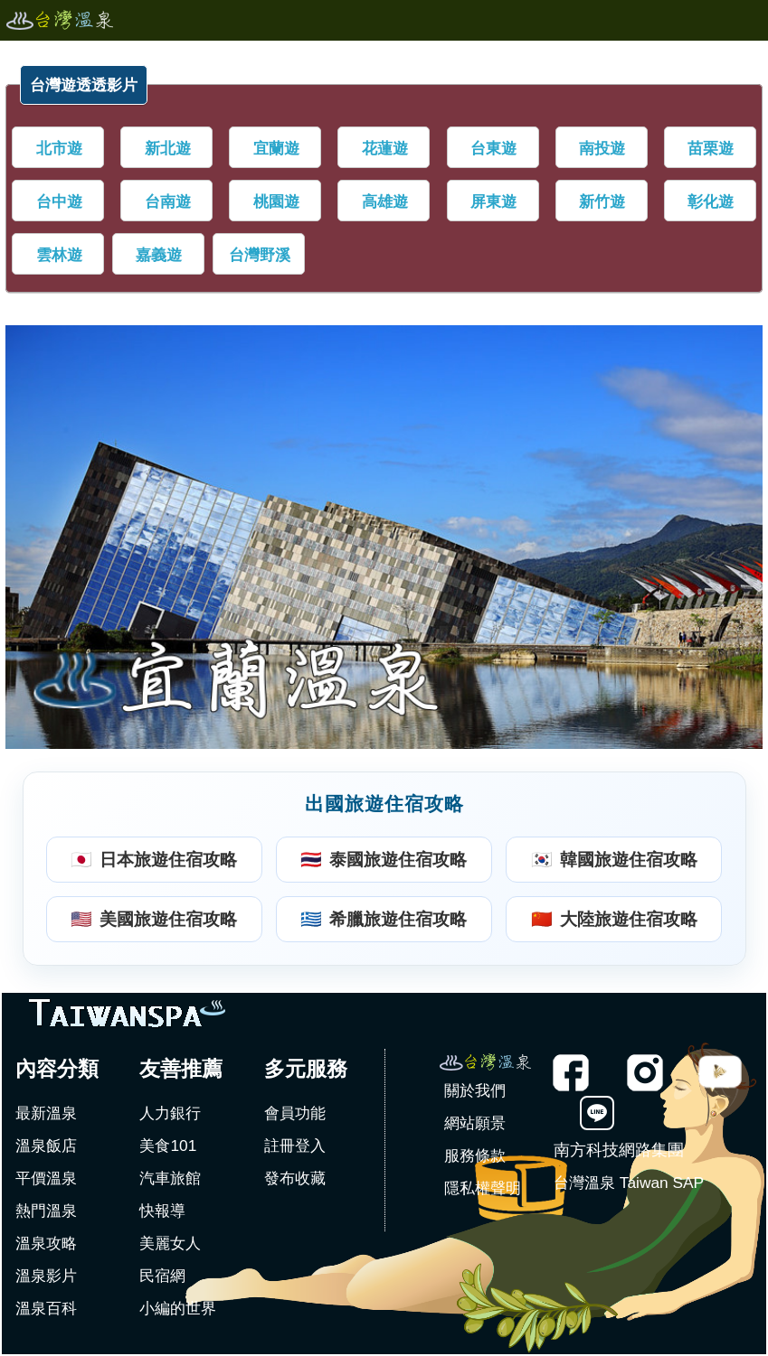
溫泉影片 (46, 1276)
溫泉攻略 (46, 1243)
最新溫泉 (46, 1113)
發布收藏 (295, 1178)
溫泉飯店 (46, 1145)
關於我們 (475, 1090)
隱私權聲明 (482, 1188)
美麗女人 (170, 1243)
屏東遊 (493, 201)
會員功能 (295, 1113)
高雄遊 (385, 201)
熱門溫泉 (46, 1211)
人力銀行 (170, 1113)
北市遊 (59, 148)
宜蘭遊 (276, 148)
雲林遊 (59, 255)
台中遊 (59, 201)
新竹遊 (602, 201)
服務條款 (475, 1155)
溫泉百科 (46, 1308)
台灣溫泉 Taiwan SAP (629, 1183)
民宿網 (162, 1276)
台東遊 (493, 148)
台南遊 (168, 201)
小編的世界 (177, 1308)
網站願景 (475, 1123)
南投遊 (602, 148)
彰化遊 (710, 201)
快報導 (162, 1211)
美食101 (167, 1145)
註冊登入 (295, 1145)
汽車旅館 (170, 1178)
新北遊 (168, 148)
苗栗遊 (710, 148)
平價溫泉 (46, 1178)
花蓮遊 (385, 148)
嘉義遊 (159, 255)
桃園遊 (276, 201)
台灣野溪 (259, 255)
